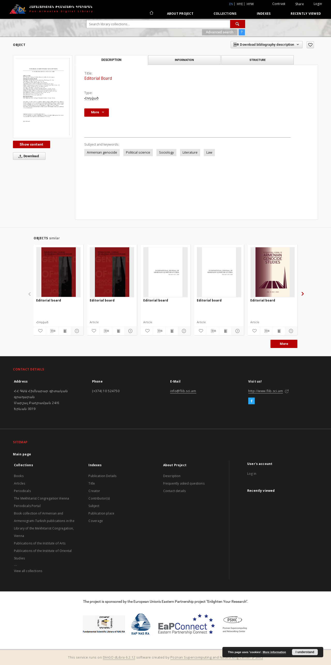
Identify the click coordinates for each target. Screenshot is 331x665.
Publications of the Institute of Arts (40, 543)
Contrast (278, 4)
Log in (251, 473)
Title (91, 483)
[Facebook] (251, 401)
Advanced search (220, 32)
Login (318, 4)
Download (27, 156)
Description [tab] (111, 60)
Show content (31, 144)
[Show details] (76, 331)
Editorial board (48, 300)
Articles (19, 483)
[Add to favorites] (310, 44)
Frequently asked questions (184, 483)
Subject (93, 506)
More (284, 344)
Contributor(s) (99, 498)
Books (19, 476)
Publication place (101, 513)
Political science (138, 152)
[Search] (237, 24)
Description (172, 476)
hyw (250, 4)
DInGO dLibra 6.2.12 (119, 657)
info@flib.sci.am (183, 391)
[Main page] (151, 13)
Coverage (95, 521)
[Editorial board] (58, 272)
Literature (190, 152)
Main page (22, 454)
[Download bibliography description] (52, 331)
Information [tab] (184, 60)
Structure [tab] (258, 60)
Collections (225, 13)
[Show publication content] (65, 331)
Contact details (174, 491)
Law (209, 152)
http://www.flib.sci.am (265, 391)
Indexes (264, 13)
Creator (94, 491)
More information (274, 652)
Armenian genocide (102, 152)
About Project (180, 13)
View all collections (28, 571)
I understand (305, 652)
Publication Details (102, 476)
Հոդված (91, 98)
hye (240, 4)
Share (299, 4)
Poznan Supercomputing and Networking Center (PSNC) (216, 657)
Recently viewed (306, 13)
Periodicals (22, 491)
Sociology (166, 152)
